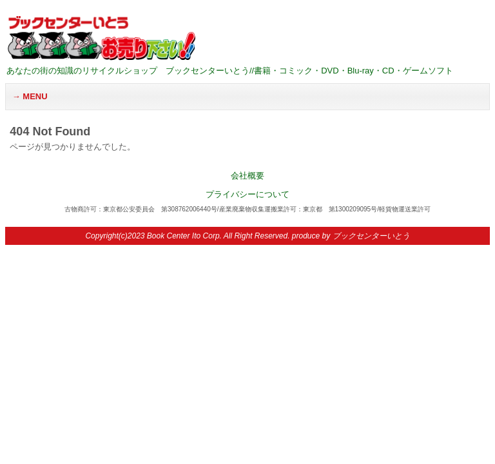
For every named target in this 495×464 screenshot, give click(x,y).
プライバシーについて (247, 194)
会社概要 (247, 175)
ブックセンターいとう (371, 235)
